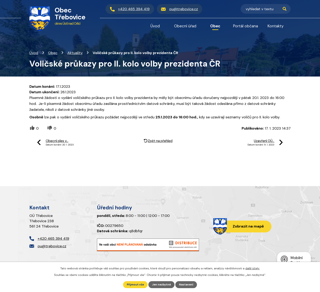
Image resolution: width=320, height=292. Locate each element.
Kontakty (276, 26)
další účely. (252, 268)
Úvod (33, 52)
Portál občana (245, 26)
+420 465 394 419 (53, 238)
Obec (52, 52)
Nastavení (187, 284)
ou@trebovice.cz (52, 246)
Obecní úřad (185, 26)
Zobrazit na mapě (247, 226)
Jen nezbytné (162, 284)
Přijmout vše (135, 284)
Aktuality (75, 52)
